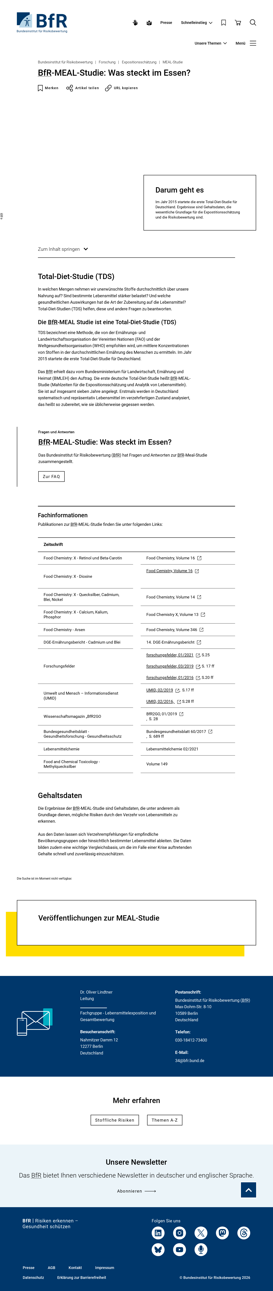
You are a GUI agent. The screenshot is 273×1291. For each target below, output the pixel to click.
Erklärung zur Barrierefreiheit (81, 1277)
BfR (45, 73)
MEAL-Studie (173, 62)
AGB (51, 1267)
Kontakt (75, 1267)
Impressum (104, 1267)
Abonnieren (136, 1191)
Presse (166, 22)
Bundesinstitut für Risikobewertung (65, 62)
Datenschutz (33, 1277)
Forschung (107, 62)
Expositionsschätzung (139, 62)
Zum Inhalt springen (63, 252)
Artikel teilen (82, 88)
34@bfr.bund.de (189, 1060)
